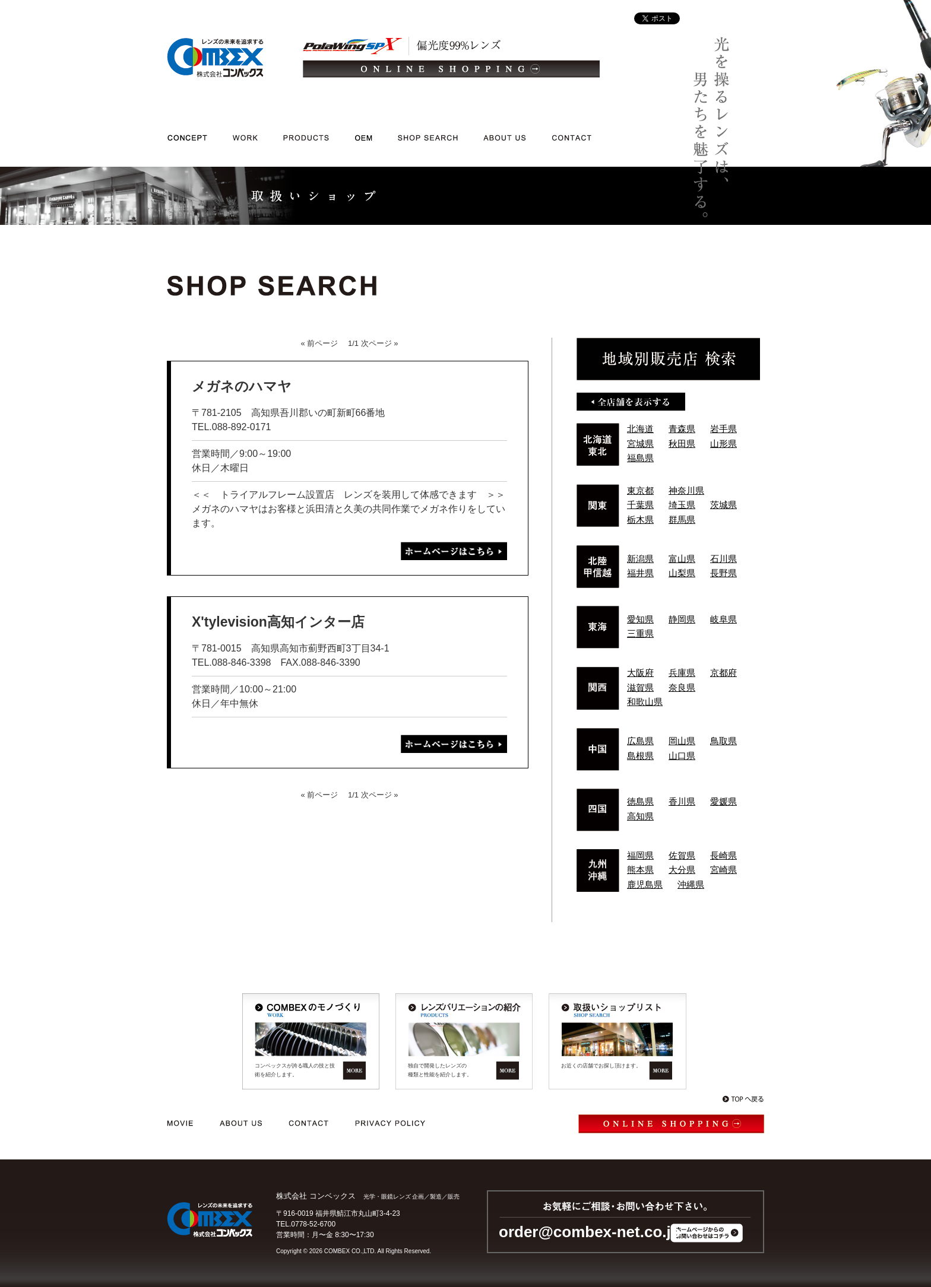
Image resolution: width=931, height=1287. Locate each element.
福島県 (640, 458)
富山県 (682, 559)
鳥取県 (723, 741)
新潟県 (640, 559)
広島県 (640, 741)
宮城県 (640, 443)
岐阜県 (723, 619)
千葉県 (640, 505)
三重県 (640, 633)
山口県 (682, 756)
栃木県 (640, 519)
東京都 (640, 490)
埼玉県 (682, 505)
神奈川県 (686, 490)
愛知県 (640, 619)
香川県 (682, 801)
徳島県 (640, 801)
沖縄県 (690, 884)
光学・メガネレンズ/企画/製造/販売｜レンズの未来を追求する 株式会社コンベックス (215, 57)
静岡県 (682, 619)
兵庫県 (682, 673)
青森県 (682, 429)
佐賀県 (682, 855)
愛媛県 (723, 801)
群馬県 (682, 519)
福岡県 (640, 855)
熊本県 (640, 870)
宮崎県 (723, 870)
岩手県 (723, 429)
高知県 (640, 816)
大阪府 (640, 673)
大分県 (682, 870)
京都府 (723, 673)
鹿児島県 (645, 884)
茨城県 (723, 505)
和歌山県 (645, 702)
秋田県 (682, 443)
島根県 (640, 756)
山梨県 (682, 573)
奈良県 (682, 687)
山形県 (723, 443)
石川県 (723, 559)
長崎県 (723, 855)
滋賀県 (640, 687)
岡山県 (682, 741)
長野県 (723, 573)
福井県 (640, 573)
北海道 (640, 429)
